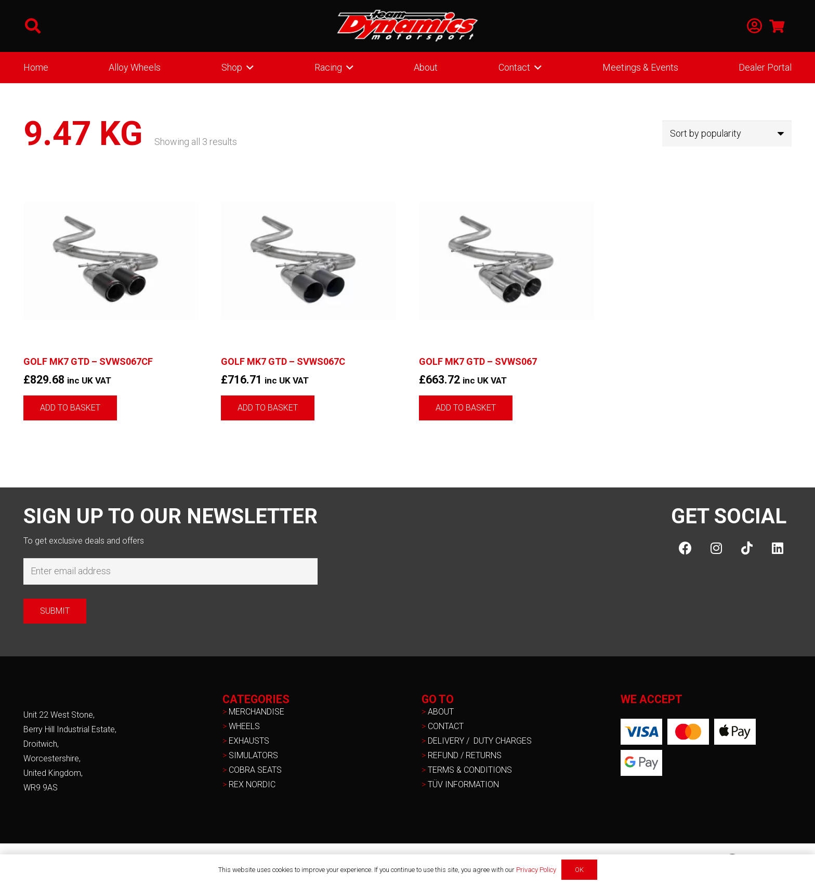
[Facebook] (685, 548)
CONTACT (446, 726)
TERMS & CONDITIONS (470, 770)
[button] (33, 26)
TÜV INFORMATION (463, 784)
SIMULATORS (253, 755)
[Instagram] (716, 548)
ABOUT (441, 712)
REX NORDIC (253, 784)
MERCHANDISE (256, 712)
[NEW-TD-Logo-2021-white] (407, 26)
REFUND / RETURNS (465, 755)
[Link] (754, 26)
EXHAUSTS (249, 741)
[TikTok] (746, 548)
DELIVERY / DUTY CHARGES (480, 741)
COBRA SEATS (255, 770)
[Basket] (777, 26)
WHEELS (244, 726)
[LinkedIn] (777, 548)
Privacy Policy (536, 870)
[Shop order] (727, 134)
